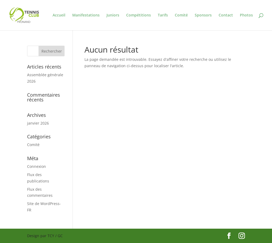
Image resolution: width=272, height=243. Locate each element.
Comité (181, 15)
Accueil (59, 15)
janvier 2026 (38, 123)
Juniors (113, 15)
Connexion (36, 166)
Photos (246, 15)
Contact (226, 15)
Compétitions (138, 15)
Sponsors (203, 15)
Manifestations (86, 15)
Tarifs (163, 15)
